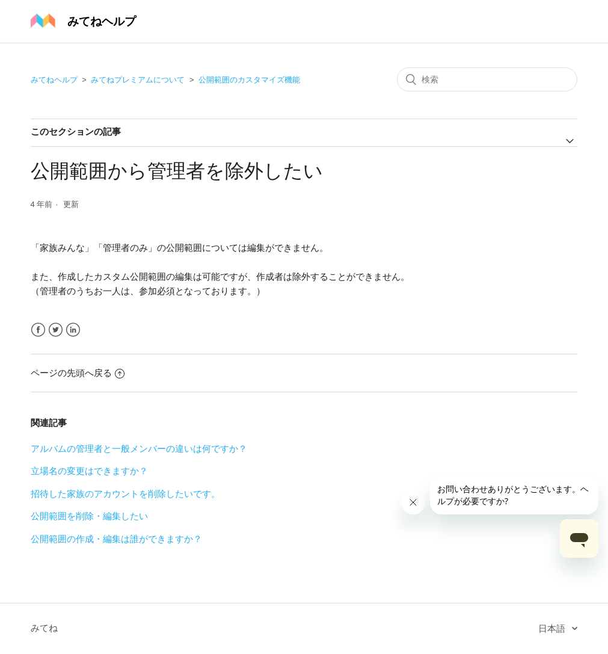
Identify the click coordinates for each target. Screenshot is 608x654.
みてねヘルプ (54, 79)
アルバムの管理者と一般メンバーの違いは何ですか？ (139, 448)
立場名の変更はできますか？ (89, 471)
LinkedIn (73, 330)
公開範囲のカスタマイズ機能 (249, 79)
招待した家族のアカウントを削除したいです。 (125, 494)
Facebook (38, 330)
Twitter (55, 330)
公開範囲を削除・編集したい (89, 516)
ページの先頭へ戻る (77, 373)
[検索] (487, 79)
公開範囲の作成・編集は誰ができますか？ (116, 539)
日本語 (553, 628)
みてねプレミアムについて (138, 79)
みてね (44, 628)
